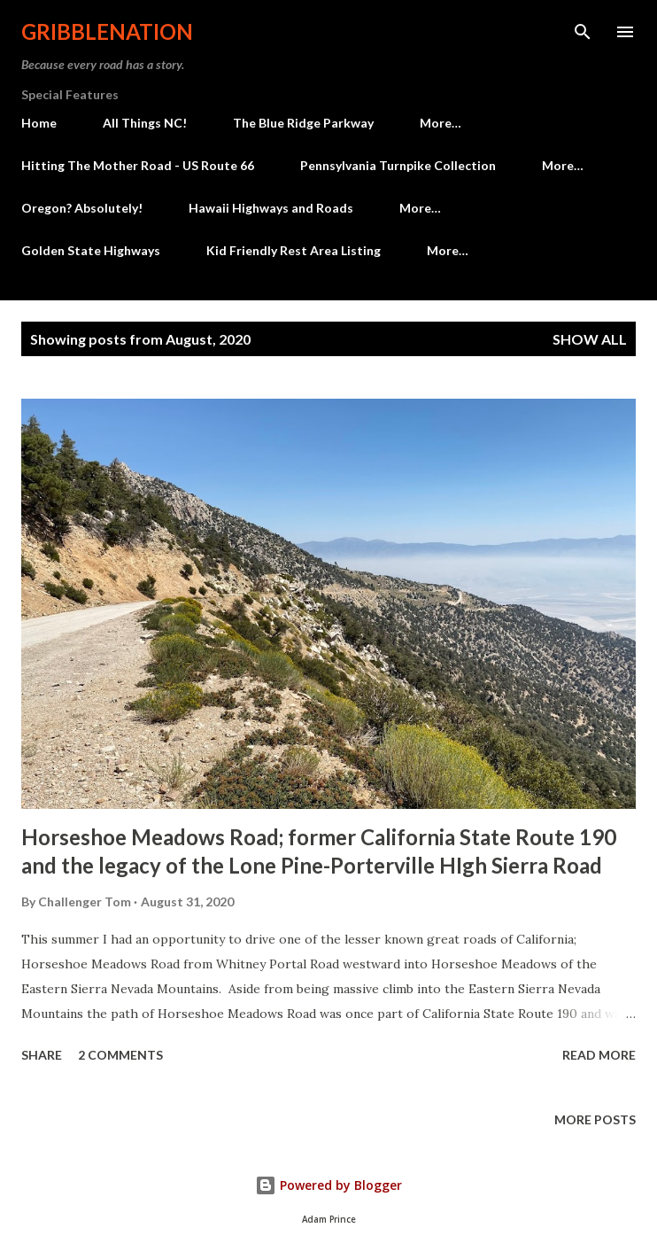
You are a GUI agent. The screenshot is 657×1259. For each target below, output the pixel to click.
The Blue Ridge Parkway (303, 122)
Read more (599, 1054)
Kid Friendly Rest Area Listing (293, 250)
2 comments (120, 1054)
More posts (595, 1119)
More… (440, 122)
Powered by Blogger (328, 1185)
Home (39, 122)
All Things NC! (145, 122)
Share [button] (41, 1054)
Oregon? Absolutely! (82, 207)
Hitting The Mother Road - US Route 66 (137, 165)
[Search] (582, 32)
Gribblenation (107, 31)
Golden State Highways (90, 250)
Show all (590, 338)
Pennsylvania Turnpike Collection (398, 165)
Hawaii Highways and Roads (271, 207)
